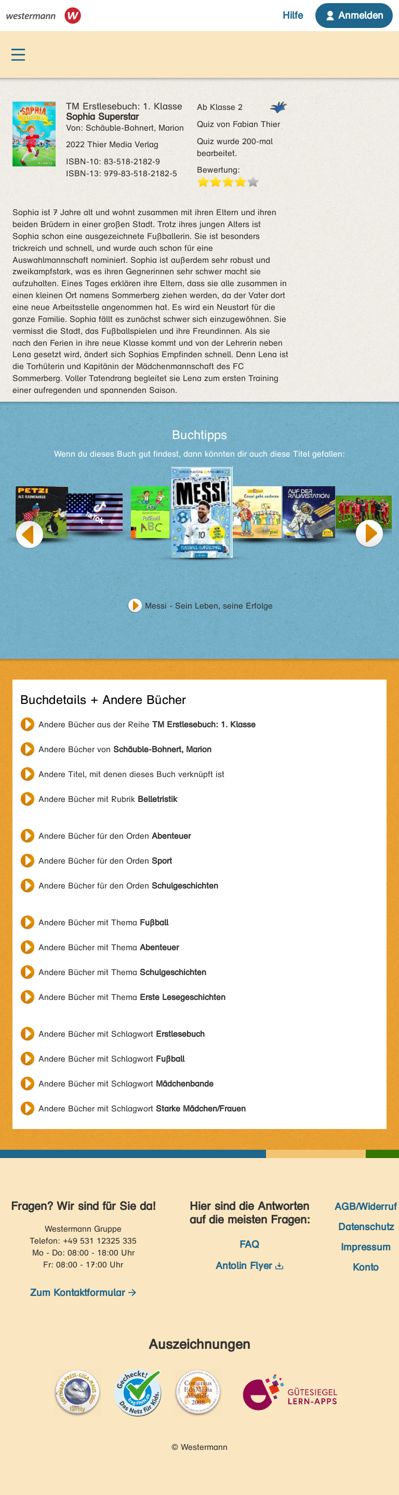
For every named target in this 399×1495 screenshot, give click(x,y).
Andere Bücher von (124, 749)
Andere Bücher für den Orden (114, 836)
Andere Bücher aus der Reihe (147, 724)
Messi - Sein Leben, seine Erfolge (209, 606)
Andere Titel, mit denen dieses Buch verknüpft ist (131, 774)
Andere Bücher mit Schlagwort (121, 1034)
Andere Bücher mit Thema (103, 922)
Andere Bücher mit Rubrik (107, 799)
